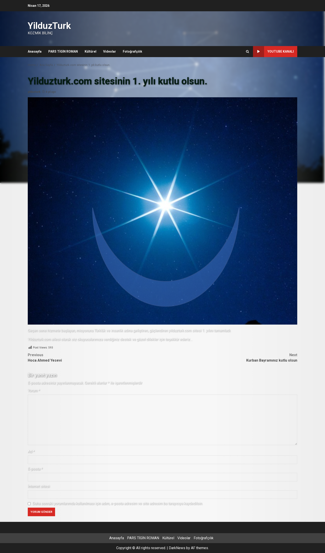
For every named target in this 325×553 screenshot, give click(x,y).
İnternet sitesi (39, 486)
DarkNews (177, 548)
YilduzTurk (49, 26)
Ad (31, 451)
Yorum (34, 390)
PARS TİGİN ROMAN (63, 51)
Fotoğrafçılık (132, 51)
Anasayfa (35, 51)
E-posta (35, 469)
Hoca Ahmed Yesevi (95, 357)
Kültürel (90, 51)
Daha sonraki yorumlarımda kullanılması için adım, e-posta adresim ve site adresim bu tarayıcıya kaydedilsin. (117, 503)
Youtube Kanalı (273, 51)
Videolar (109, 51)
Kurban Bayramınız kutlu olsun (229, 357)
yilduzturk (34, 91)
